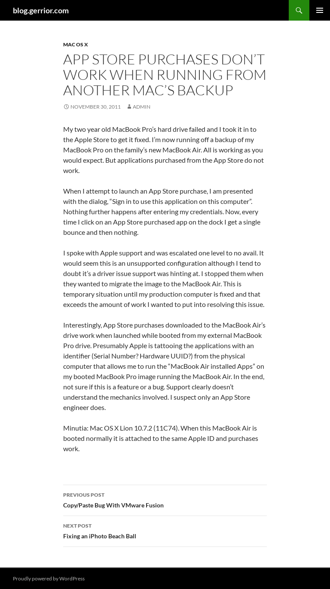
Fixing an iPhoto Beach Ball (165, 530)
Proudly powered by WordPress (49, 578)
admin (141, 106)
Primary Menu (319, 10)
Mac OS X (75, 44)
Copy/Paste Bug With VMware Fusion (165, 499)
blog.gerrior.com (41, 10)
